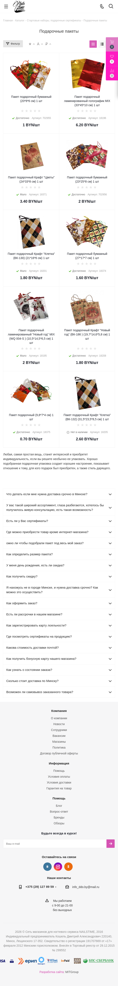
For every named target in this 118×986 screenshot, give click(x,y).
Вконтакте (47, 866)
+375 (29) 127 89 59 (39, 886)
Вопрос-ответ (59, 811)
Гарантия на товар (59, 788)
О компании (59, 718)
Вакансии (59, 735)
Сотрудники (59, 730)
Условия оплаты (59, 776)
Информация (59, 763)
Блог (59, 805)
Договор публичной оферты (59, 753)
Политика (59, 747)
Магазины (59, 741)
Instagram (58, 866)
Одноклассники (68, 866)
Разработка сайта (51, 972)
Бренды (59, 817)
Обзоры (59, 823)
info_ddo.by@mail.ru (85, 887)
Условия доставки (59, 782)
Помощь (59, 770)
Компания (59, 711)
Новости (59, 724)
